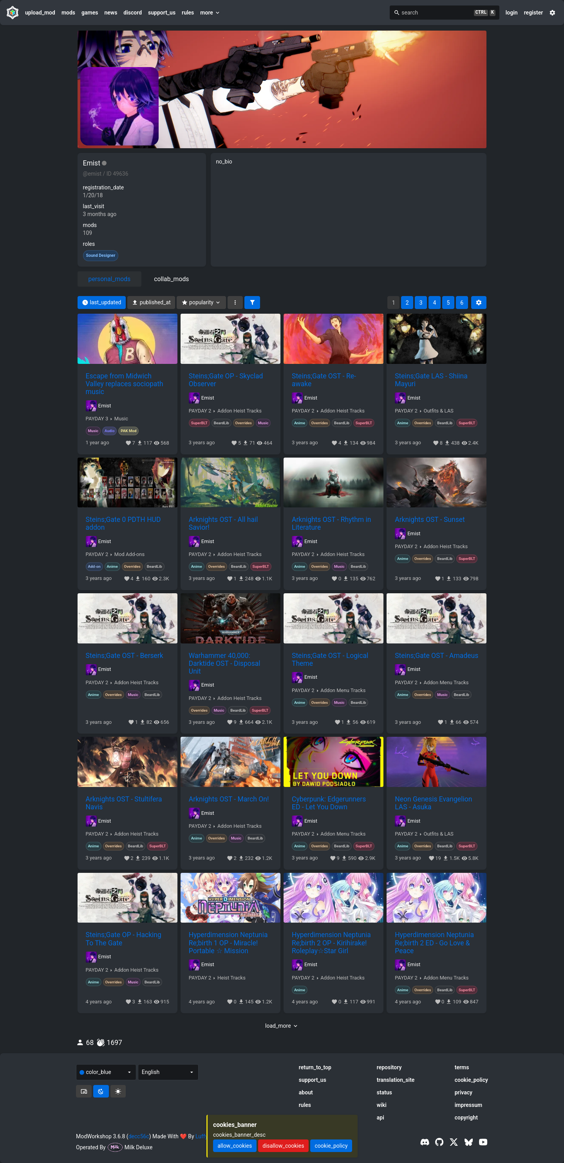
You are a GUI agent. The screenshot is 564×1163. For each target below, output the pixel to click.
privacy (463, 1092)
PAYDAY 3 (97, 419)
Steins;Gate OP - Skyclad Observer (226, 380)
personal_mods (110, 279)
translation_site (396, 1080)
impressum (469, 1105)
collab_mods (171, 279)
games (89, 12)
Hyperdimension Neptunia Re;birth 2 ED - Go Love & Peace (434, 942)
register (533, 12)
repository (389, 1067)
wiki (382, 1105)
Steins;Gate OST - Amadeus (436, 656)
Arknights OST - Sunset (430, 519)
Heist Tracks (231, 978)
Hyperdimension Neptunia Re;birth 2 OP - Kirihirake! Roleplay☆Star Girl (331, 942)
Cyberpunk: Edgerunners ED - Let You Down (329, 803)
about (306, 1092)
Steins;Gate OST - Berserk (124, 656)
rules (188, 12)
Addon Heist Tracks (239, 411)
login (512, 12)
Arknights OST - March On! (229, 799)
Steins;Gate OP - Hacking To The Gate (123, 939)
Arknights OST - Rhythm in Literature (331, 523)
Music (121, 419)
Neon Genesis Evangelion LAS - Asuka (433, 803)
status (384, 1092)
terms (462, 1067)
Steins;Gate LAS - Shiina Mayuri (431, 380)
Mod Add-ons (129, 554)
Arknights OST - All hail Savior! (223, 523)
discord (132, 12)
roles (89, 244)
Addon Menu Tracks (342, 690)
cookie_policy (471, 1080)
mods (68, 12)
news (110, 12)
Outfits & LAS (438, 411)
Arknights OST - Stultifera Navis (124, 803)
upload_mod (40, 12)
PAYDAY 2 (200, 411)
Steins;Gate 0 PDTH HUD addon (123, 523)
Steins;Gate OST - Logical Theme (330, 659)
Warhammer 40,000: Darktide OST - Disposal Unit (224, 663)
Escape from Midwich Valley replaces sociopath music (124, 384)
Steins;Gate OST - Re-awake (324, 380)
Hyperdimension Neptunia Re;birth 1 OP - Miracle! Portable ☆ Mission (228, 942)
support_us (161, 12)
